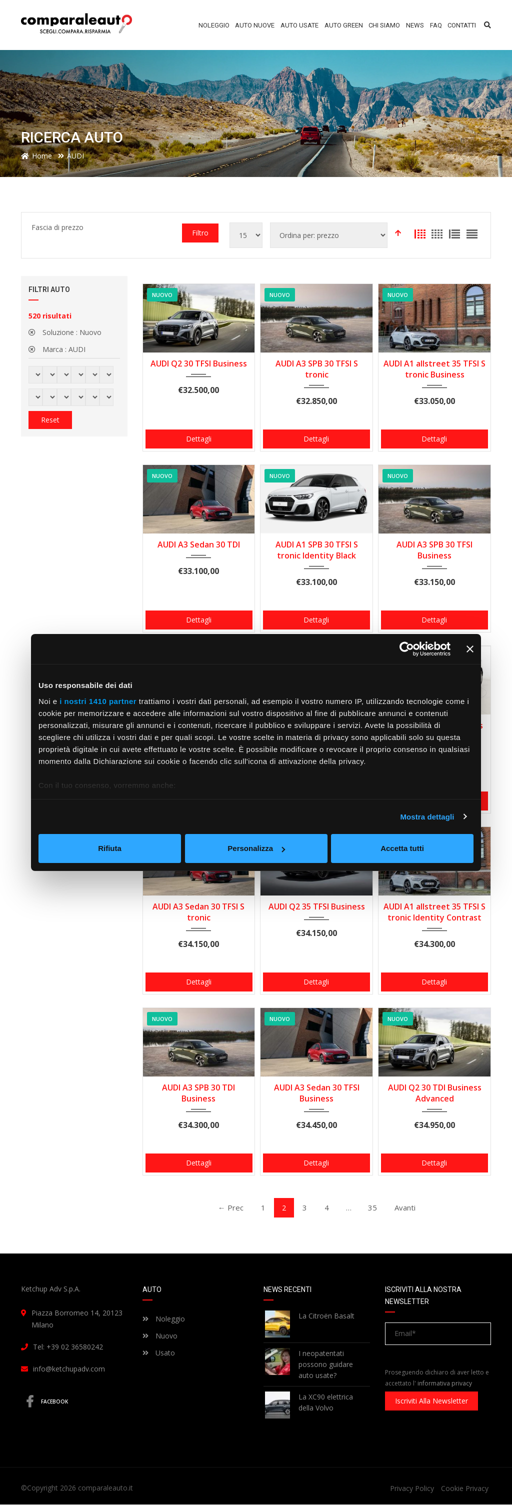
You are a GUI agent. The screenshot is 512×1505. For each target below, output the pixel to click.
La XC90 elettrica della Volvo (325, 1402)
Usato (158, 1353)
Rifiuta (110, 848)
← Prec (227, 1207)
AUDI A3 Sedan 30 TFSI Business (317, 1093)
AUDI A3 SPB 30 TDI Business (198, 1093)
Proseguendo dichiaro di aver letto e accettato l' (437, 1378)
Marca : (57, 349)
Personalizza (256, 848)
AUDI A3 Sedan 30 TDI (199, 544)
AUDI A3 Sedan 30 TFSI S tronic (198, 912)
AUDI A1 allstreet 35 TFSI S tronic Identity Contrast (435, 912)
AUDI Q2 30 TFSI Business (198, 363)
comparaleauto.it (105, 1488)
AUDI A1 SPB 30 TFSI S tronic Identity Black (317, 550)
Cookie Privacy (464, 1489)
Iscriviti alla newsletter (431, 1401)
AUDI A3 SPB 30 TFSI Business (434, 550)
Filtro (200, 233)
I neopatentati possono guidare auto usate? (325, 1364)
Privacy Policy (412, 1489)
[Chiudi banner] (470, 649)
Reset (50, 419)
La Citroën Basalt (326, 1316)
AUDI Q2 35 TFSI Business (316, 906)
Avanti (409, 1207)
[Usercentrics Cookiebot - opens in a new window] (406, 649)
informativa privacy (445, 1384)
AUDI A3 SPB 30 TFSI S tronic (317, 369)
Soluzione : (65, 332)
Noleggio (163, 1319)
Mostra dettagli (427, 816)
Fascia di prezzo (58, 227)
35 (375, 1207)
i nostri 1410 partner (98, 701)
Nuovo (160, 1336)
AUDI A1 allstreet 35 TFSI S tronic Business (435, 369)
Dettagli (199, 439)
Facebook (49, 1402)
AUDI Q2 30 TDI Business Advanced (435, 1093)
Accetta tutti (402, 848)
